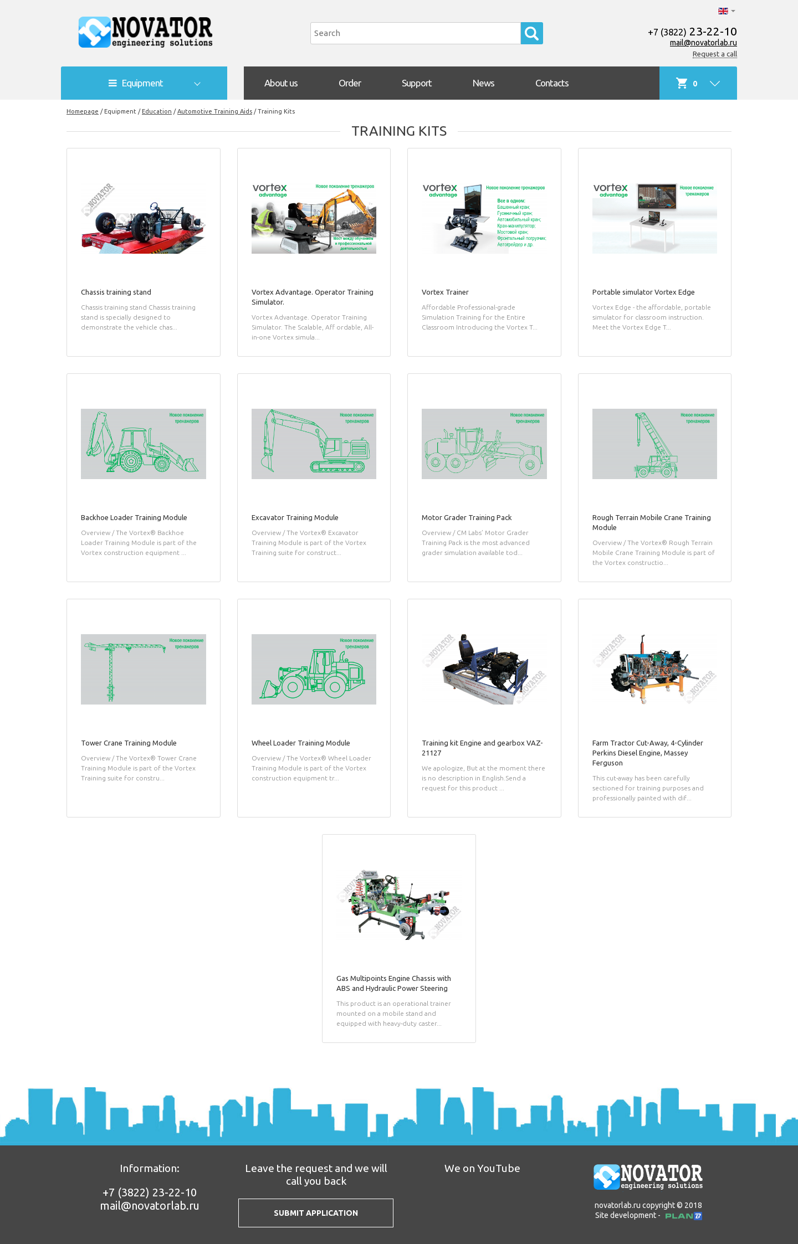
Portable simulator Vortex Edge (643, 292)
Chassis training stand (116, 292)
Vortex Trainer (445, 292)
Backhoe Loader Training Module (134, 517)
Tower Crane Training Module (129, 743)
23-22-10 (692, 31)
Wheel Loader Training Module (301, 743)
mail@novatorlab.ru (703, 42)
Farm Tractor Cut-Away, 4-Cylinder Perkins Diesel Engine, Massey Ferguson (647, 753)
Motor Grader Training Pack (467, 517)
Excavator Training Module (295, 517)
